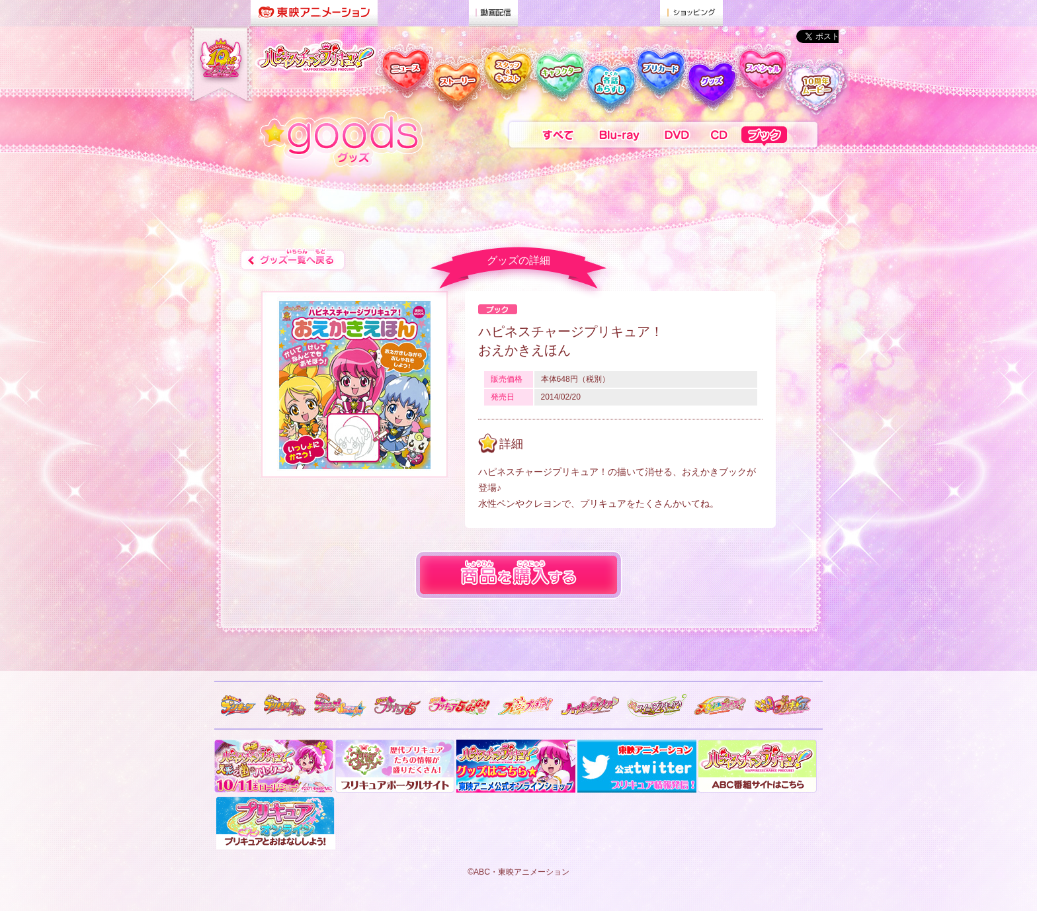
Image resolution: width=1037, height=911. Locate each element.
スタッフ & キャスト (506, 81)
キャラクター (557, 81)
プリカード (660, 81)
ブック (780, 137)
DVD (676, 137)
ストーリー (455, 81)
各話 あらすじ (609, 81)
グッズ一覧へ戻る (293, 260)
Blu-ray (619, 137)
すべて (545, 137)
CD (719, 137)
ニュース (401, 81)
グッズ (710, 81)
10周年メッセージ (818, 81)
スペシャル (761, 81)
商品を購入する (519, 575)
